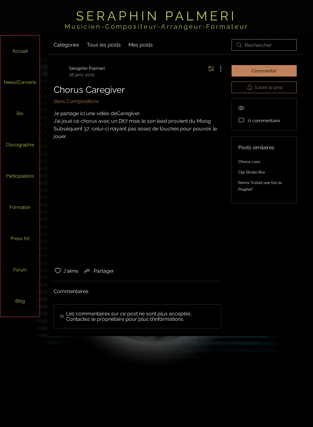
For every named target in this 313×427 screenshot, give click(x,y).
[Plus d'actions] (217, 69)
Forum (20, 270)
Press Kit (20, 238)
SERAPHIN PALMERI (156, 15)
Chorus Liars (249, 161)
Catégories (66, 45)
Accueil (20, 51)
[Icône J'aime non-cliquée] (58, 271)
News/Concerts (20, 82)
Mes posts (140, 45)
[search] (264, 45)
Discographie (20, 145)
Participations (20, 176)
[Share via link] (98, 271)
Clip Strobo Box (251, 172)
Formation (20, 207)
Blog (20, 301)
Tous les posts (104, 45)
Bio (20, 113)
